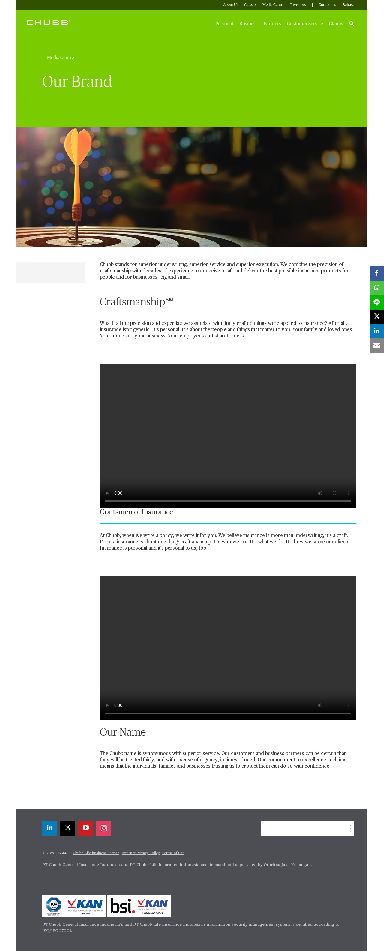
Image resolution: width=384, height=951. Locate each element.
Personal (224, 23)
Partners (272, 23)
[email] (377, 345)
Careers (250, 5)
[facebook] (377, 273)
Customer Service (305, 23)
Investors (298, 5)
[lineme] (377, 302)
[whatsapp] (377, 288)
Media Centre (273, 5)
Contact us (327, 5)
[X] (67, 828)
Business (248, 23)
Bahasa (348, 5)
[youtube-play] (85, 828)
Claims (336, 23)
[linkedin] (49, 828)
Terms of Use (173, 853)
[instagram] (103, 828)
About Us (230, 5)
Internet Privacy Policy (141, 853)
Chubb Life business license (96, 853)
